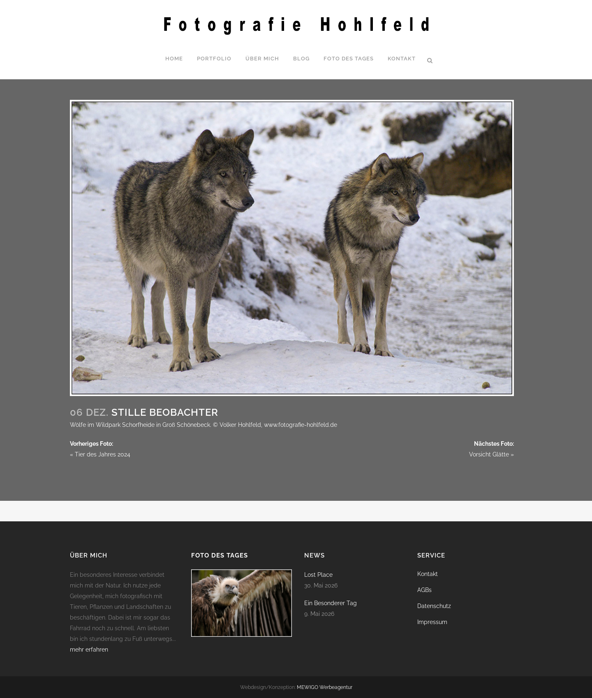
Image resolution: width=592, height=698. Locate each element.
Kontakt (427, 574)
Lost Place (318, 574)
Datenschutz (434, 606)
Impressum (432, 622)
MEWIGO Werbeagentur (324, 687)
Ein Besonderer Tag (330, 603)
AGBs (424, 590)
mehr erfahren (89, 649)
